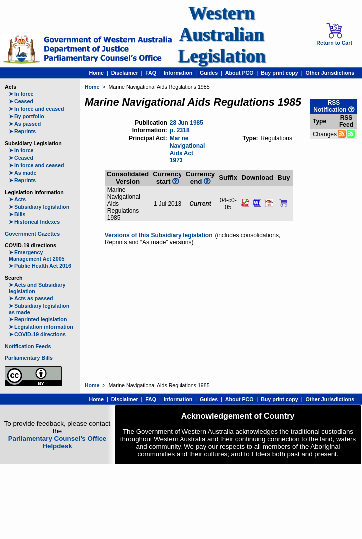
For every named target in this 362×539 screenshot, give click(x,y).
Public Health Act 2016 (40, 266)
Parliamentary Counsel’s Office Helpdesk (57, 442)
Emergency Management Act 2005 (37, 255)
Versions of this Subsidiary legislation (159, 235)
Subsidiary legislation (39, 207)
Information (178, 73)
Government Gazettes (32, 234)
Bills (17, 214)
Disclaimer (124, 73)
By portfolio (26, 116)
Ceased (21, 101)
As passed (25, 124)
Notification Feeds (28, 346)
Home (96, 73)
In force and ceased (36, 109)
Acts (17, 199)
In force (21, 94)
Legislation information (41, 327)
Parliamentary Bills (29, 358)
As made (22, 173)
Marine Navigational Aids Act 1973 (187, 149)
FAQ (150, 73)
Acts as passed (31, 298)
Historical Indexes (34, 222)
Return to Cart (334, 34)
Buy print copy (279, 73)
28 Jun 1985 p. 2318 (186, 126)
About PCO (239, 73)
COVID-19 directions (37, 334)
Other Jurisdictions (329, 73)
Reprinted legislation (38, 319)
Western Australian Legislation (221, 34)
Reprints (22, 131)
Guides (209, 73)
